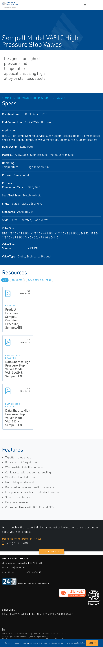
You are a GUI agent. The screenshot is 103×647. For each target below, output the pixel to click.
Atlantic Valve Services (15, 614)
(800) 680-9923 (34, 572)
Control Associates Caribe (59, 614)
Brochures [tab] (17, 280)
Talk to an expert (52, 551)
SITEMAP (65, 634)
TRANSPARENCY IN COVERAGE (46, 634)
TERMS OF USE (8, 634)
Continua (36, 614)
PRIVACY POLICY (24, 634)
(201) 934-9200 (15, 543)
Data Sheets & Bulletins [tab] (39, 280)
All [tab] (4, 280)
